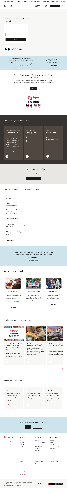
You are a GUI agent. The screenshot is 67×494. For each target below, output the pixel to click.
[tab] (6, 30)
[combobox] (16, 35)
